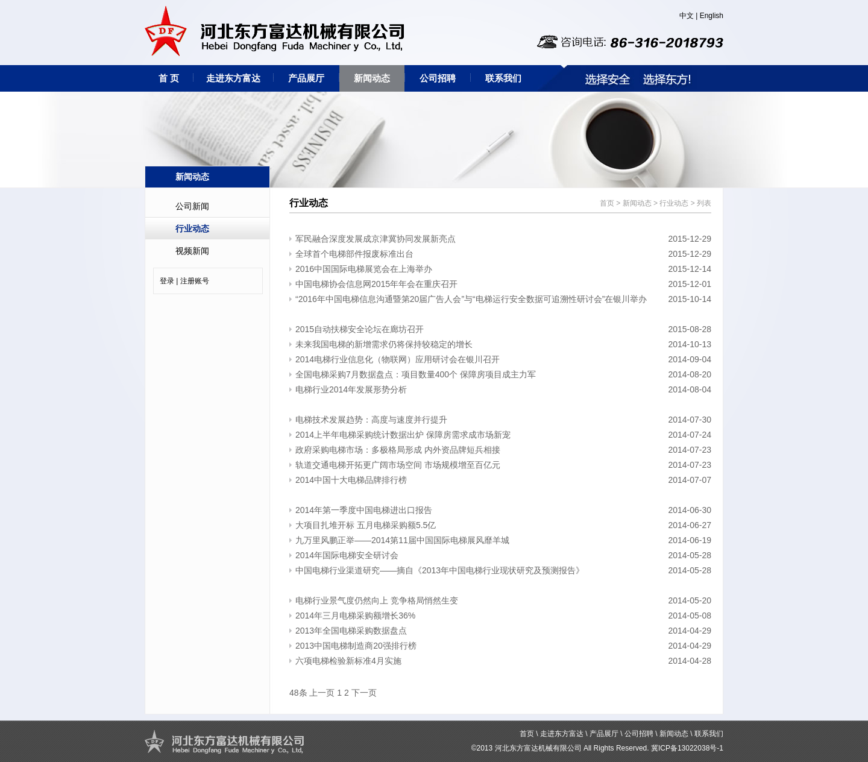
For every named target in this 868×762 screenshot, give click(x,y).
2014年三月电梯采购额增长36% (355, 615)
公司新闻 (192, 206)
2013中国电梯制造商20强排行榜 (356, 645)
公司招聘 (438, 78)
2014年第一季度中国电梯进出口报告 (363, 510)
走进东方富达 (233, 78)
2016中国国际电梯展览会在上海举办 (363, 269)
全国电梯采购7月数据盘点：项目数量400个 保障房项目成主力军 (415, 374)
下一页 (364, 692)
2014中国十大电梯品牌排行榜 (351, 480)
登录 (167, 281)
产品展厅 (306, 78)
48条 (298, 692)
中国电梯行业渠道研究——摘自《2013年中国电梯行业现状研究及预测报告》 (439, 570)
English (711, 15)
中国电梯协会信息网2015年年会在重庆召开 (376, 284)
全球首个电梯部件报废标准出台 (354, 254)
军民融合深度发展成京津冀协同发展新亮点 (375, 239)
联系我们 (503, 78)
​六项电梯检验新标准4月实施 (348, 661)
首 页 (169, 78)
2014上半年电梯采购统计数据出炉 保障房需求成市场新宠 (403, 434)
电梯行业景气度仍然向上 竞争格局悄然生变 (376, 600)
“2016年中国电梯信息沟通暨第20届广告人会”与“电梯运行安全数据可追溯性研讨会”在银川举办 (471, 299)
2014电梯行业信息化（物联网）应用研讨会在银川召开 (397, 359)
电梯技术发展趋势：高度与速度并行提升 (371, 419)
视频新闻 (192, 251)
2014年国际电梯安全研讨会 (346, 555)
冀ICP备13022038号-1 (687, 748)
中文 (686, 15)
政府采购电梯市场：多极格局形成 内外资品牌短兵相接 (397, 450)
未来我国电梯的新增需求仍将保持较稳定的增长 (384, 344)
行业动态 (192, 228)
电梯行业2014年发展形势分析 (351, 389)
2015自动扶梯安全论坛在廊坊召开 (359, 329)
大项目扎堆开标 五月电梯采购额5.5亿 (365, 525)
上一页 (322, 692)
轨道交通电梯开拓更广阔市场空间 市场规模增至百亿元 (397, 465)
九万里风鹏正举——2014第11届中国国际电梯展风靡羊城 (402, 540)
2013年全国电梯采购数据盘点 (351, 630)
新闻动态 (372, 78)
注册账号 (194, 281)
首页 (607, 203)
